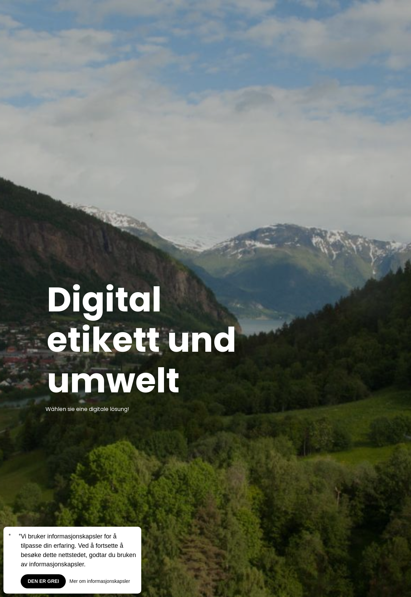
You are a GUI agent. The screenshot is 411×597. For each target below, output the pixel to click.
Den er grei (43, 581)
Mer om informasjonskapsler (99, 581)
